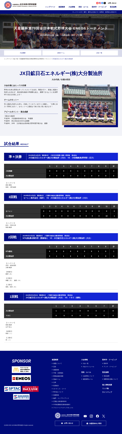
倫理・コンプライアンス (61, 398)
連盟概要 (61, 7)
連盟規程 (56, 370)
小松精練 (9, 171)
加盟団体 (56, 395)
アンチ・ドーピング (110, 366)
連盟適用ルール (88, 379)
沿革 (54, 382)
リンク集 (105, 388)
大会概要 (23, 53)
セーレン (9, 211)
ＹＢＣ (8, 315)
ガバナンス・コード (59, 389)
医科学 (106, 363)
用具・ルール (83, 7)
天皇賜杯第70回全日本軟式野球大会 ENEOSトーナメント (35, 59)
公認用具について (88, 376)
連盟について (57, 363)
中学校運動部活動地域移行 (61, 404)
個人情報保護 (107, 385)
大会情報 (72, 7)
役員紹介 (56, 385)
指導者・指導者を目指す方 (108, 12)
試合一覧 (99, 53)
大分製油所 (10, 176)
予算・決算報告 (58, 373)
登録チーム (56, 379)
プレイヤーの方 (77, 12)
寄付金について (58, 392)
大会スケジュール (88, 366)
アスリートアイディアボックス (63, 408)
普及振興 (113, 7)
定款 (54, 366)
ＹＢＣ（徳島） (75, 298)
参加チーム (61, 53)
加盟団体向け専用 (93, 423)
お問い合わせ (112, 3)
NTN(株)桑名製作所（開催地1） (36, 238)
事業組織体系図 (58, 376)
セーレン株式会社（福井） (34, 198)
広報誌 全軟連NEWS (59, 401)
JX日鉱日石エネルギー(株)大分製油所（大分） (47, 158)
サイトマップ (107, 392)
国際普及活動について (111, 379)
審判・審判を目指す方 (91, 12)
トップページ (50, 7)
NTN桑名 (9, 251)
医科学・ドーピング (99, 7)
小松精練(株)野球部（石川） (83, 158)
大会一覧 (15, 59)
